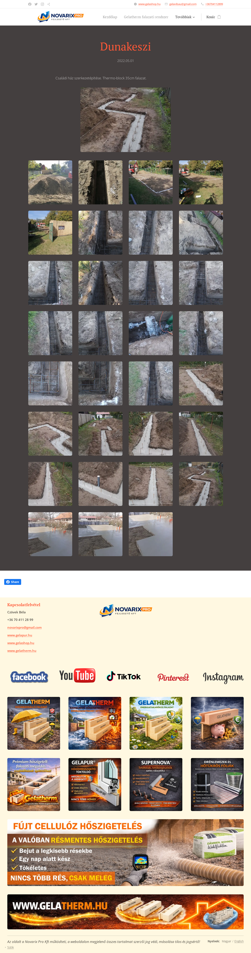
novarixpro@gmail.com (24, 627)
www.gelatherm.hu (21, 651)
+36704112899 (214, 4)
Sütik (10, 947)
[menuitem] (111, 17)
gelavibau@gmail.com (183, 4)
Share (12, 582)
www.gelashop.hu (149, 4)
